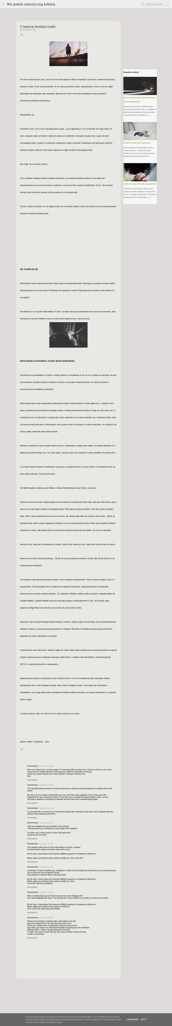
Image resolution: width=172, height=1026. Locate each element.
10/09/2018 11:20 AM (46, 808)
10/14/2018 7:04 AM (46, 892)
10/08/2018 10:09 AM (46, 785)
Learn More (132, 1019)
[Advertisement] (68, 998)
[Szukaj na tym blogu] (157, 4)
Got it (144, 1019)
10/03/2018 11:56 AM (46, 766)
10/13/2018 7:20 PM (46, 844)
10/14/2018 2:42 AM (46, 867)
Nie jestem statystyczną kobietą (31, 4)
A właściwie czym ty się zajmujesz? (136, 143)
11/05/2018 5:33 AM (46, 918)
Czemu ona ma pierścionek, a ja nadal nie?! (140, 184)
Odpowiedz (32, 780)
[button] (21, 35)
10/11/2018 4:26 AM (46, 823)
